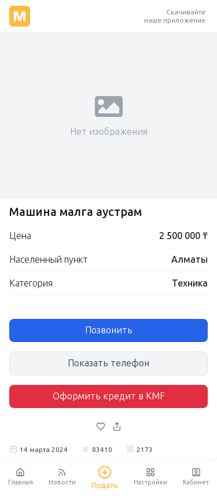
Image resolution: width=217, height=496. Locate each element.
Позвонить (109, 330)
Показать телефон (108, 363)
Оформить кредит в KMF (109, 396)
